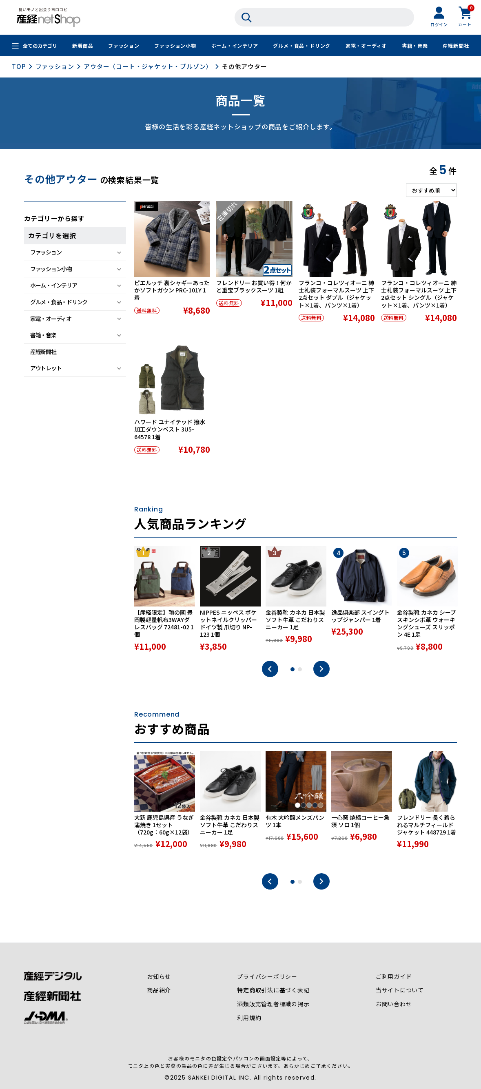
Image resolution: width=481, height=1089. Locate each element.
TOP (18, 66)
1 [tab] (292, 669)
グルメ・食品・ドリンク (301, 45)
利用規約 (249, 1018)
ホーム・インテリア (234, 45)
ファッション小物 (175, 45)
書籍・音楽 (415, 45)
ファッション (124, 45)
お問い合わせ (394, 1004)
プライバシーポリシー (267, 977)
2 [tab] (300, 669)
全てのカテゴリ (40, 45)
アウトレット (45, 368)
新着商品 (82, 45)
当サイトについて (400, 991)
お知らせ (159, 977)
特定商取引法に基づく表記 (273, 991)
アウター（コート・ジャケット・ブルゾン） (148, 66)
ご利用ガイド (394, 977)
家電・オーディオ (366, 45)
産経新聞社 (456, 45)
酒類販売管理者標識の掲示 (273, 1004)
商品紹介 (159, 991)
